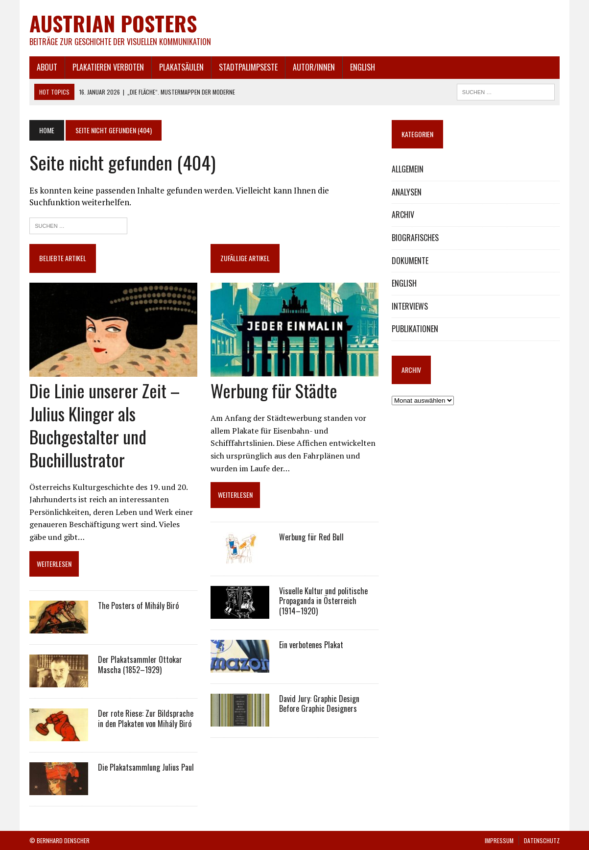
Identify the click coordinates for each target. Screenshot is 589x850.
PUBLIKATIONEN (415, 329)
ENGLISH (362, 67)
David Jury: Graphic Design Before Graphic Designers (319, 704)
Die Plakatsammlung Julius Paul (146, 767)
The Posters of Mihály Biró (138, 605)
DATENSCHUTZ (542, 840)
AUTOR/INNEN (314, 67)
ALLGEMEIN (408, 169)
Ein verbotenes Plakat (311, 645)
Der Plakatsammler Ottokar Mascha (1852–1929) (140, 665)
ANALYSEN (407, 192)
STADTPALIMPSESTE (248, 67)
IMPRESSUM (499, 840)
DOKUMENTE (410, 261)
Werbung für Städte (274, 390)
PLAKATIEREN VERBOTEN (108, 67)
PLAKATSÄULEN (181, 67)
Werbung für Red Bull (311, 537)
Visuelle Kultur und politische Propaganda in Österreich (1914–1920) (323, 601)
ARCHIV (403, 214)
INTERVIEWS (410, 306)
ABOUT (47, 67)
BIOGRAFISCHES (415, 237)
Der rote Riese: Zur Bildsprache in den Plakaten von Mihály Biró (145, 718)
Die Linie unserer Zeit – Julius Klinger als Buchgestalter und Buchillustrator (104, 424)
